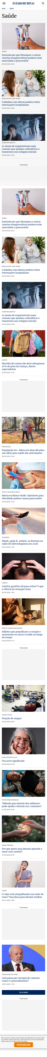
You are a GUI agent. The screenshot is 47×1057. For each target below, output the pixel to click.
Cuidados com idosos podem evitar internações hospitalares (21, 103)
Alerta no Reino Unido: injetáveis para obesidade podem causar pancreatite (22, 497)
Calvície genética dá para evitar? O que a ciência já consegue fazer (23, 588)
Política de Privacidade (19, 1041)
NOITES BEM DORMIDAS (10, 800)
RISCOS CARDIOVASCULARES (12, 628)
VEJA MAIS (23, 992)
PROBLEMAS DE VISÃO (10, 974)
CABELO (5, 583)
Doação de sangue (12, 718)
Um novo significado (13, 760)
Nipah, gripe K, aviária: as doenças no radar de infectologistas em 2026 (22, 542)
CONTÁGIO (5, 537)
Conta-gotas (7, 715)
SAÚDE (4, 218)
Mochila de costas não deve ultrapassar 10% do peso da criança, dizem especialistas (23, 366)
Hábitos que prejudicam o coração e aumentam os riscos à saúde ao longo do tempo (22, 634)
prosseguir (23, 1044)
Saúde (12, 8)
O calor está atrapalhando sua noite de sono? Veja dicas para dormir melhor (22, 895)
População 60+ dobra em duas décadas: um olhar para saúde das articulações (23, 451)
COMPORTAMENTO (8, 312)
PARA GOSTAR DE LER (9, 757)
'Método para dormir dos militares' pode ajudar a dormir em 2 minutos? (22, 805)
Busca (43, 3)
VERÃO (4, 891)
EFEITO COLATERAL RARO (11, 492)
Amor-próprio (7, 845)
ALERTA (4, 360)
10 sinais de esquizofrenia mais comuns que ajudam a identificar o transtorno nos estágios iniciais (21, 149)
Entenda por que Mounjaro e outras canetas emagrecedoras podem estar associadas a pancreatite (22, 58)
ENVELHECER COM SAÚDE (11, 266)
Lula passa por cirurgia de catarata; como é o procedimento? (21, 979)
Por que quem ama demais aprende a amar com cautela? (22, 850)
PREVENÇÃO (6, 447)
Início (4, 8)
